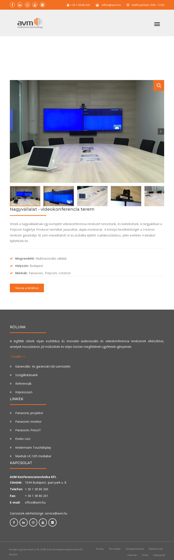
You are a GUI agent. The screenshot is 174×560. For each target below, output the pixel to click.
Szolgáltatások (135, 548)
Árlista (100, 548)
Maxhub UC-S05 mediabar (33, 456)
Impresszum (23, 392)
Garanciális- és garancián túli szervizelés (42, 366)
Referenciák (23, 383)
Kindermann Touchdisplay (33, 447)
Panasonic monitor (28, 421)
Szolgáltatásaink (26, 375)
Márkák (132, 555)
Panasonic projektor (29, 413)
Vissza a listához (27, 288)
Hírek (145, 555)
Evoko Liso (22, 439)
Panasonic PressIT (28, 430)
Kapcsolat (159, 555)
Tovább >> (18, 356)
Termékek (115, 548)
